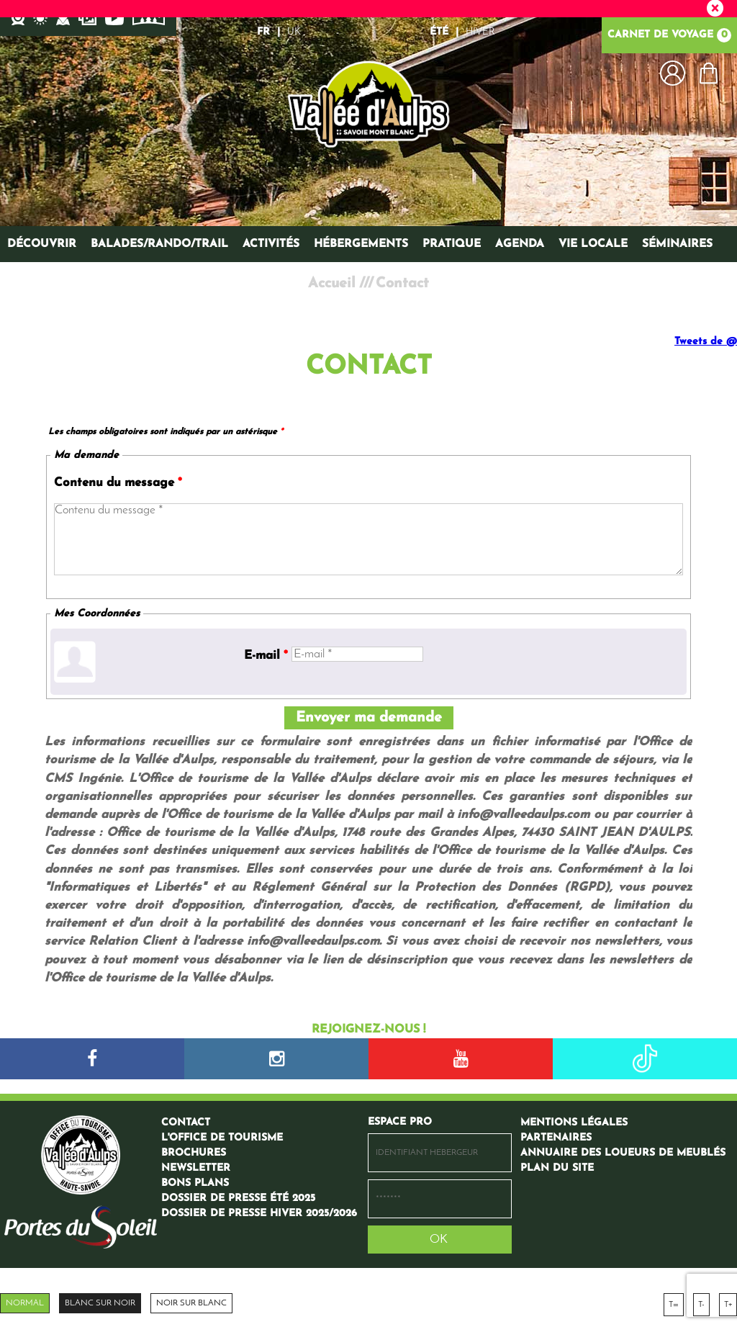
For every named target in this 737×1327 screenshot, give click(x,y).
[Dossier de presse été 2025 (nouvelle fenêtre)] (238, 1198)
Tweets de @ (705, 341)
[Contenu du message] (368, 539)
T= (674, 1304)
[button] (708, 73)
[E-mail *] (357, 654)
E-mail (266, 655)
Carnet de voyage (669, 35)
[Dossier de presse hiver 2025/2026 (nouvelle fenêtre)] (259, 1213)
